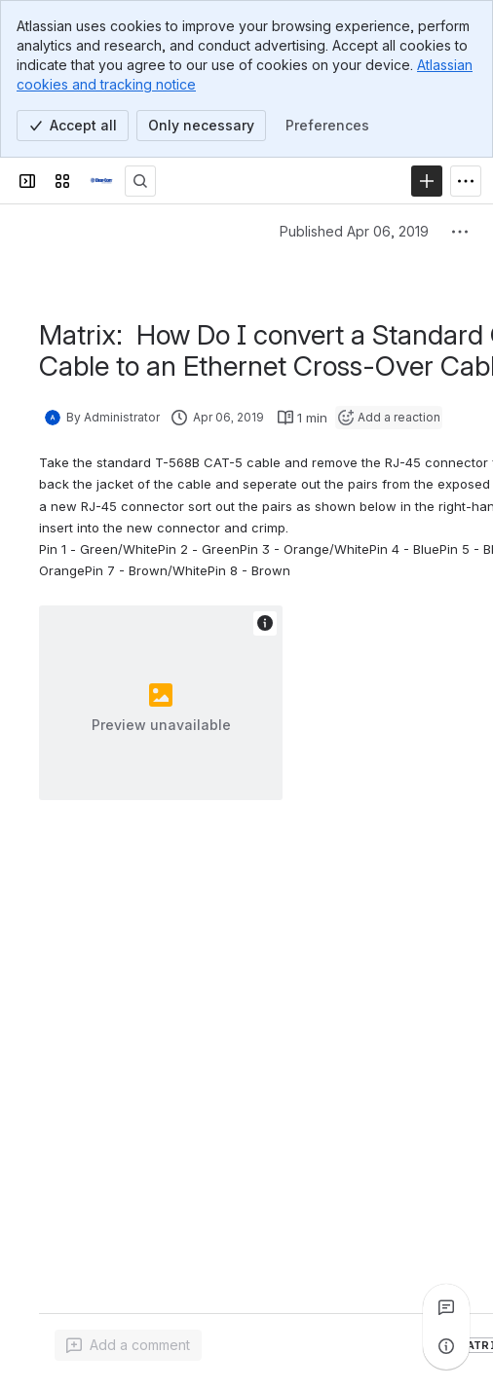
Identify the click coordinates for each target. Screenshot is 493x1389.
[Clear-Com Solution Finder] (101, 181)
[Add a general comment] (128, 1345)
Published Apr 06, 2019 (354, 231)
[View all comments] (446, 1307)
